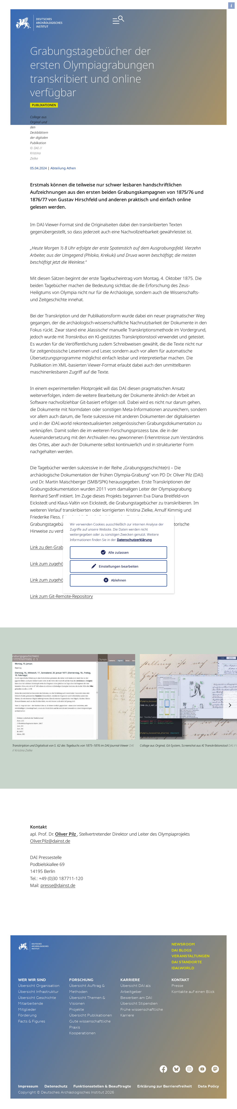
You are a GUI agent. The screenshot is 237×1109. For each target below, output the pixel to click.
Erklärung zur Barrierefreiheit (164, 1086)
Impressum (28, 1086)
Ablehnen (118, 580)
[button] (230, 705)
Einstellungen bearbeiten (118, 566)
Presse (177, 985)
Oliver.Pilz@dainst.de (50, 841)
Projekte (76, 1009)
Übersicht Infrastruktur (38, 991)
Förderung (27, 1015)
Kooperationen (82, 1033)
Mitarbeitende (30, 1003)
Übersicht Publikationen (90, 1015)
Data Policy (208, 1086)
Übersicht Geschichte (37, 997)
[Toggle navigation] (118, 23)
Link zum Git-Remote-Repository (61, 596)
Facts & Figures (31, 1021)
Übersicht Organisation (38, 985)
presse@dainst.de (58, 885)
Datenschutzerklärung (134, 540)
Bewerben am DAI (136, 997)
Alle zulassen (118, 552)
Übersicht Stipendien (139, 1003)
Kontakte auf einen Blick (193, 991)
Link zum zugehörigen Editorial (60, 564)
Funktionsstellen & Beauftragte (102, 1086)
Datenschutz (55, 1086)
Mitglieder (27, 1009)
